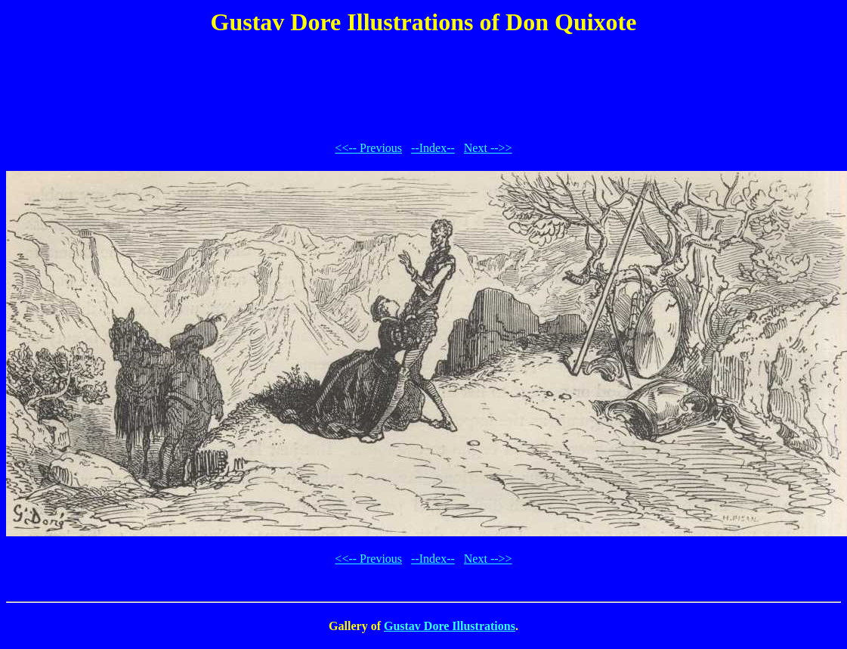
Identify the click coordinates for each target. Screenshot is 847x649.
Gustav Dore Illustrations (449, 626)
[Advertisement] (424, 86)
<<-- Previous (368, 147)
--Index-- (433, 147)
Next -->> (488, 147)
